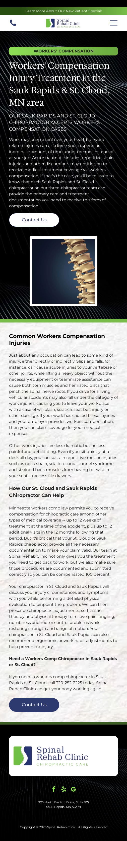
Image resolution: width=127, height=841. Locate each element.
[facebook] (53, 777)
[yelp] (63, 777)
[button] (113, 16)
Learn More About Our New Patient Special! (63, 4)
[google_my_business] (73, 777)
